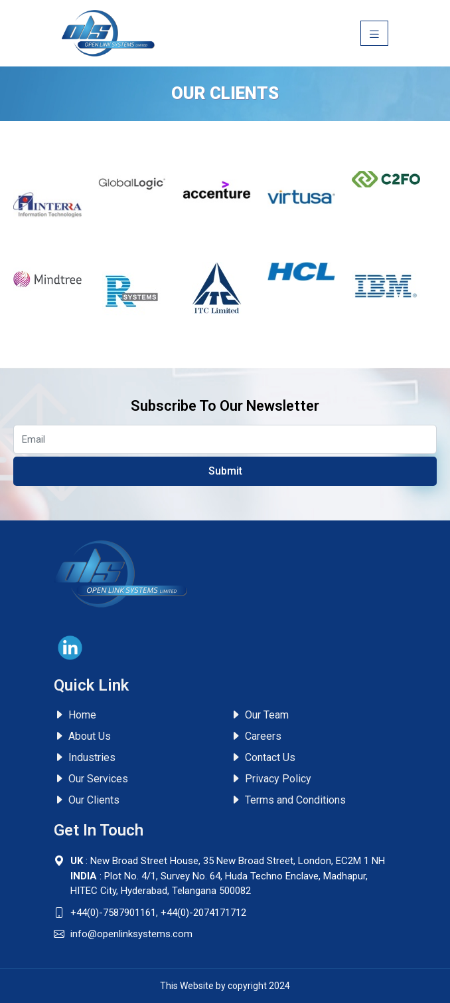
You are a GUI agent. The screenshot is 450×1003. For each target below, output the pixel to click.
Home (75, 715)
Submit (225, 471)
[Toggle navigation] (374, 33)
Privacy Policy (270, 778)
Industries (84, 757)
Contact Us (262, 757)
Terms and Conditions (288, 800)
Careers (255, 736)
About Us (82, 736)
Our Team (259, 715)
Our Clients (86, 800)
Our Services (91, 778)
